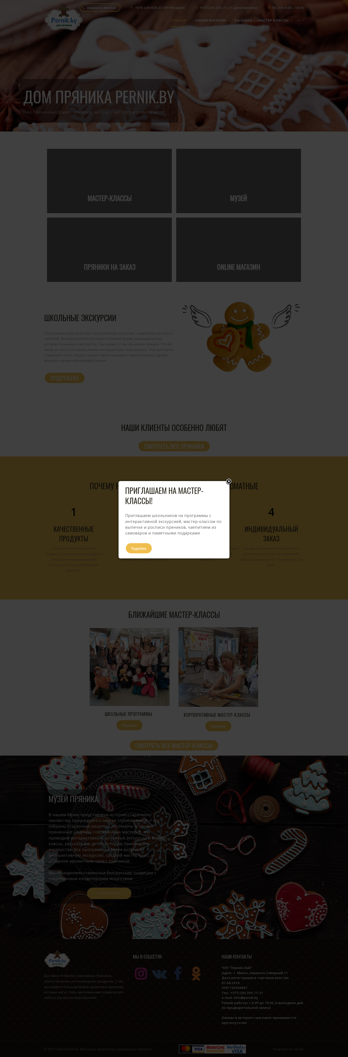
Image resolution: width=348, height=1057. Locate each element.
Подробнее (138, 548)
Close (228, 481)
